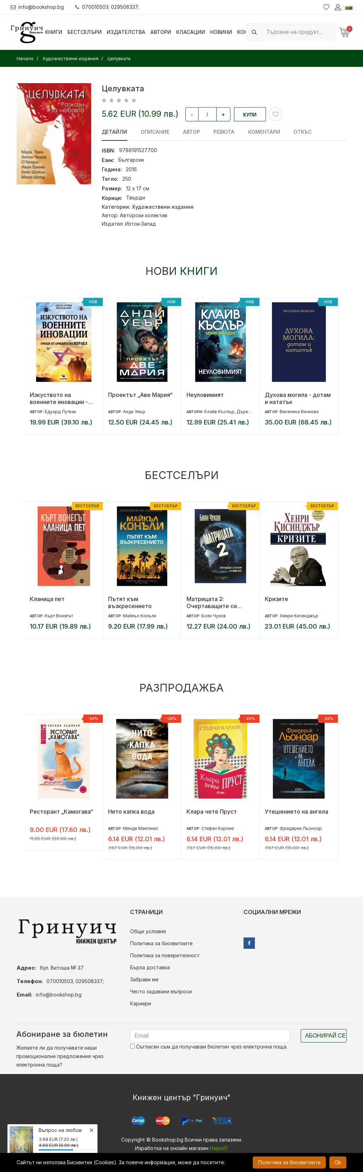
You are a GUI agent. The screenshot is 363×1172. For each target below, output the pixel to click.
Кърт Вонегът (59, 615)
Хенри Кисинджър (299, 615)
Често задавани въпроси (161, 991)
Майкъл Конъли (139, 615)
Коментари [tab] (264, 132)
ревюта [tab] (223, 132)
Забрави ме (144, 979)
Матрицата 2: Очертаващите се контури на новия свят (217, 602)
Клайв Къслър (219, 411)
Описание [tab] (155, 132)
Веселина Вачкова (299, 411)
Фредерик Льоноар (301, 828)
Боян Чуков (213, 615)
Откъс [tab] (302, 132)
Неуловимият (205, 394)
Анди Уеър (134, 411)
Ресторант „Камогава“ (61, 811)
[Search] (299, 32)
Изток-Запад (140, 224)
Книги (53, 32)
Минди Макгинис (140, 828)
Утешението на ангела (296, 811)
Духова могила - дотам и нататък (298, 398)
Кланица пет (47, 598)
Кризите (276, 598)
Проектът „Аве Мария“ (140, 394)
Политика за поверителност (165, 955)
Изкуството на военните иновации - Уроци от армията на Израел (59, 398)
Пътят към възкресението (130, 602)
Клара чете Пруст (211, 811)
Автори (160, 32)
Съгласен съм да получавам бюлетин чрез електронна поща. (208, 1047)
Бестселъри (84, 32)
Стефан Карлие (217, 828)
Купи (250, 114)
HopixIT (219, 1148)
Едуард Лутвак (60, 411)
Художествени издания (163, 207)
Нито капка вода (131, 811)
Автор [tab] (191, 132)
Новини (221, 32)
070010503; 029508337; (108, 7)
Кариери (140, 1003)
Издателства (126, 32)
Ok (338, 1162)
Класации (190, 32)
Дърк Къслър (251, 411)
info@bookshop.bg (37, 7)
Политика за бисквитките (161, 943)
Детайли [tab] (114, 132)
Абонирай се (325, 1036)
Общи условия (148, 931)
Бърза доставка (150, 967)
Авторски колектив (143, 215)
